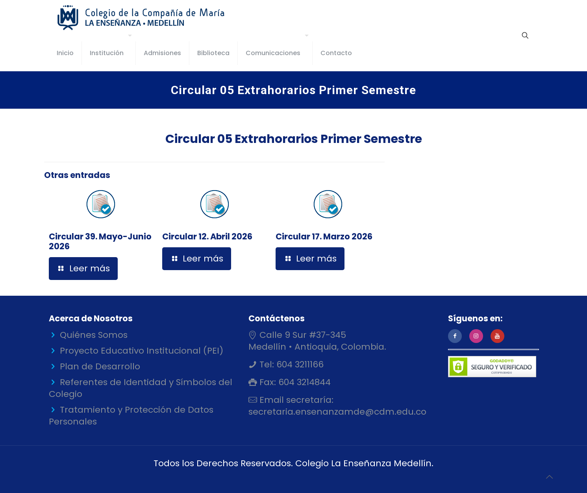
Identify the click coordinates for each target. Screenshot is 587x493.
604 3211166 (299, 364)
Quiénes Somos (94, 335)
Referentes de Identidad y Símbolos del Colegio (140, 388)
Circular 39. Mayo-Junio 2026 (100, 241)
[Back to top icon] (549, 477)
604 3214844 (303, 382)
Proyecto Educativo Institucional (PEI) (141, 351)
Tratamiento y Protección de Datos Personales (131, 416)
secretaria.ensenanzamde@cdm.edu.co (337, 412)
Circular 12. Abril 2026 (207, 236)
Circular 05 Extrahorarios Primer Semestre (293, 139)
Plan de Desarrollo (100, 366)
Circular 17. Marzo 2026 (324, 236)
